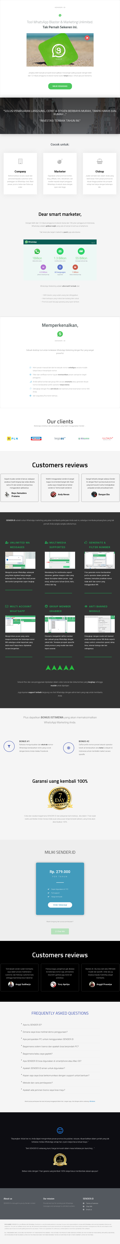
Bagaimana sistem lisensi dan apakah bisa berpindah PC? (51, 1046)
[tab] (60, 1025)
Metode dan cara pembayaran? (38, 1083)
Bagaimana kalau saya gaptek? (38, 1054)
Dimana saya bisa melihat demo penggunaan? (45, 1032)
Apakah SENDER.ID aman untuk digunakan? (44, 1068)
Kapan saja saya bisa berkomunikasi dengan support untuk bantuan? (56, 1075)
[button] (60, 50)
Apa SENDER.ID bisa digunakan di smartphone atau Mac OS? (52, 1061)
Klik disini (92, 1101)
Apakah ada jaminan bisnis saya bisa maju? (44, 1090)
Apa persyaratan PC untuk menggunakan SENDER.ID (48, 1039)
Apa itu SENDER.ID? (32, 1025)
